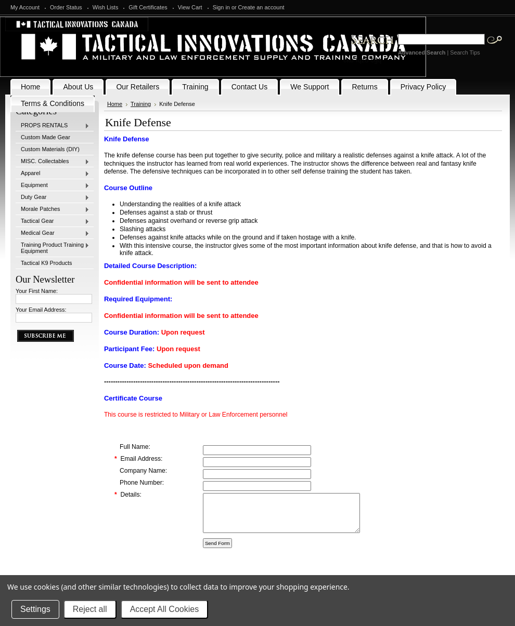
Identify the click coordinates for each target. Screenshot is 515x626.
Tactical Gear (52, 221)
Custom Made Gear (45, 137)
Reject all (90, 609)
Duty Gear (52, 197)
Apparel (52, 173)
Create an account (261, 7)
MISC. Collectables (52, 161)
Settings (35, 609)
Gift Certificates (147, 7)
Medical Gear (52, 233)
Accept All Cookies (164, 609)
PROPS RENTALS (52, 125)
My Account (25, 7)
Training (141, 104)
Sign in (221, 7)
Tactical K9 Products (46, 263)
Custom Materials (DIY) (50, 149)
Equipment (52, 185)
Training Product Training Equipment (52, 248)
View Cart (190, 7)
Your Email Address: (41, 310)
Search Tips (465, 52)
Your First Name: (37, 291)
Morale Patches (52, 209)
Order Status (66, 7)
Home (114, 104)
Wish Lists (106, 7)
